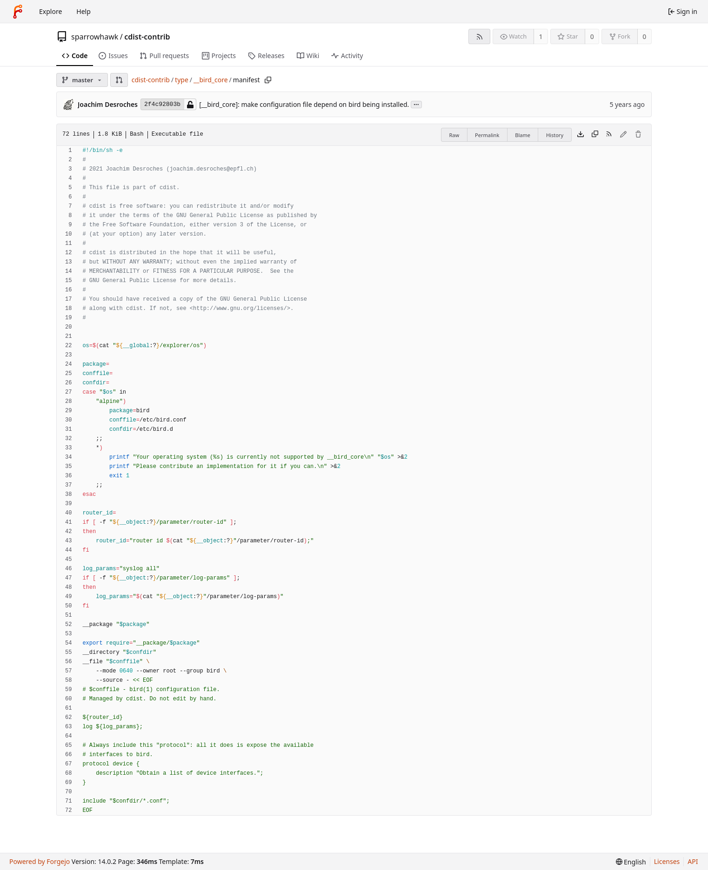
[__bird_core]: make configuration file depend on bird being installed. (304, 104)
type (181, 79)
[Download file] (580, 135)
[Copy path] (267, 79)
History (554, 135)
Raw (454, 135)
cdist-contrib (147, 36)
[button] (119, 80)
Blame (522, 135)
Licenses (667, 861)
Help (83, 11)
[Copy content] (595, 135)
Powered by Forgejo (39, 861)
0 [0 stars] (592, 36)
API (693, 861)
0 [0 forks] (644, 36)
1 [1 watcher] (541, 36)
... (416, 104)
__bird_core (211, 79)
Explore (50, 11)
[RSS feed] (479, 36)
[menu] (631, 861)
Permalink (487, 135)
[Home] (18, 11)
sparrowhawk (94, 36)
